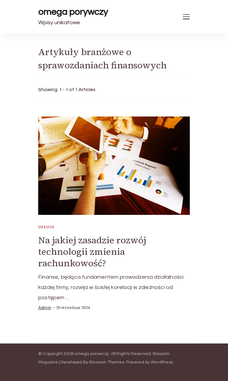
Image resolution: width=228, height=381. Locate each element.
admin (44, 308)
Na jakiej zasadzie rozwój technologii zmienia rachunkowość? (92, 251)
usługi (46, 227)
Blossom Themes (106, 362)
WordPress (162, 362)
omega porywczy (73, 12)
